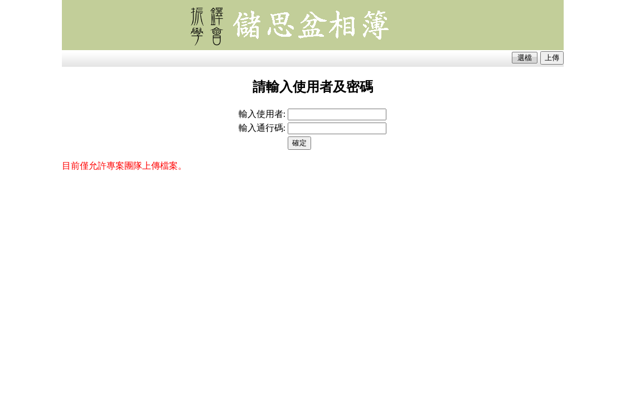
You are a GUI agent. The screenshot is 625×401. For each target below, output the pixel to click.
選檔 (524, 57)
